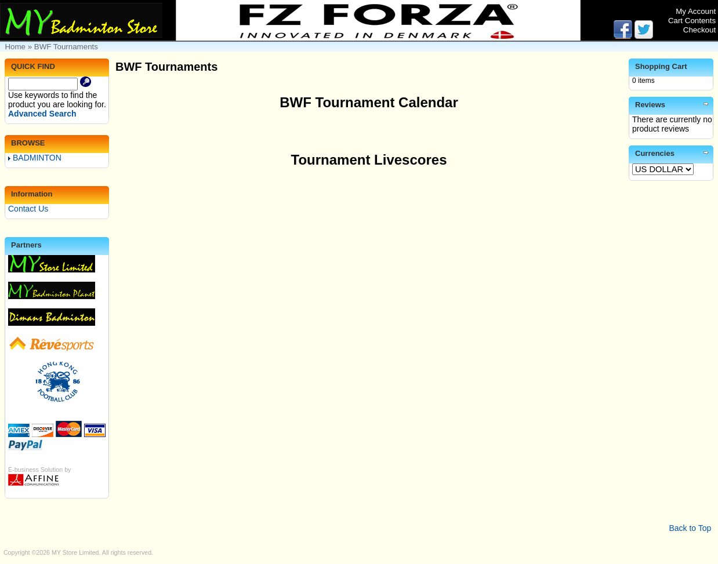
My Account (696, 11)
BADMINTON (34, 157)
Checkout (699, 30)
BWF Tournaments (66, 46)
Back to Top (690, 528)
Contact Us (28, 208)
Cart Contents (692, 20)
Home (15, 46)
